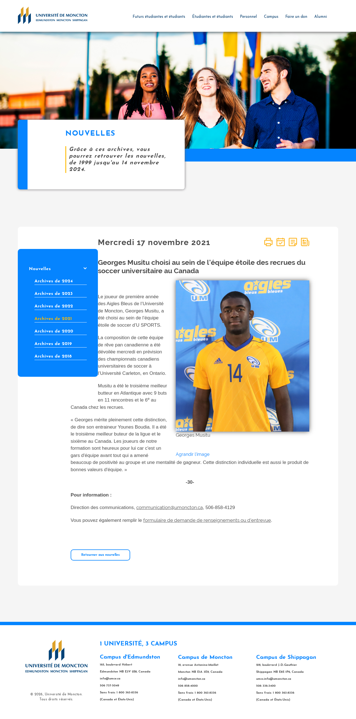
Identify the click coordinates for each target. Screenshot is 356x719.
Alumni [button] (320, 17)
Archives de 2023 (53, 294)
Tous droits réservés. (56, 699)
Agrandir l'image (192, 454)
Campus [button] (271, 17)
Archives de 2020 (53, 331)
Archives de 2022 (53, 306)
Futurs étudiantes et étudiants (159, 17)
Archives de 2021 (53, 319)
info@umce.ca (110, 678)
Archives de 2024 (53, 281)
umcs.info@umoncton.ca (273, 679)
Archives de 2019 (53, 344)
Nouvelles (58, 269)
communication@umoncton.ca (169, 507)
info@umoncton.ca (191, 679)
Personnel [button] (248, 17)
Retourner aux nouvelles (100, 555)
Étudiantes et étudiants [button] (212, 17)
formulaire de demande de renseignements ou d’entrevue (207, 520)
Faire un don (296, 17)
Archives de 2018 (53, 356)
